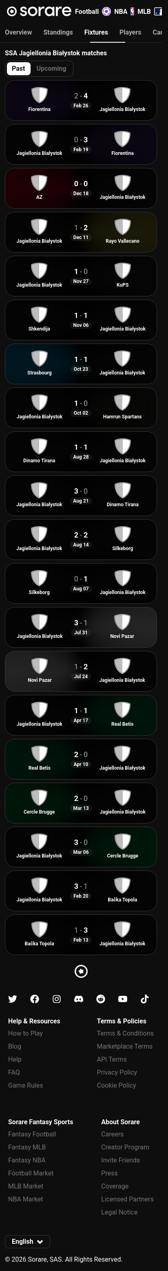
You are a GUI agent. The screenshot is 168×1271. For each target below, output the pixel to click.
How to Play (25, 1033)
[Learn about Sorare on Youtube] (122, 999)
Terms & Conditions (125, 1033)
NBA (124, 11)
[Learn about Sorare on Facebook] (34, 999)
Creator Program (125, 1147)
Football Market (30, 1173)
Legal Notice (119, 1212)
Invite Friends (120, 1160)
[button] (27, 1241)
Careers (112, 1134)
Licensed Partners (127, 1199)
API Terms (112, 1059)
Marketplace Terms (125, 1046)
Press (109, 1173)
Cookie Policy (116, 1085)
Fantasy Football (32, 1134)
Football (93, 11)
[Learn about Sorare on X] (12, 999)
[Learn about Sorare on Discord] (78, 999)
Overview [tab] (18, 32)
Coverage (114, 1186)
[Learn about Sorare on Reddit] (100, 999)
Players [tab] (130, 32)
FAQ (14, 1072)
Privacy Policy (117, 1072)
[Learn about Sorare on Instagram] (56, 999)
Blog (14, 1046)
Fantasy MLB (27, 1147)
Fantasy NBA (27, 1160)
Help (15, 1059)
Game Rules (25, 1085)
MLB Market (25, 1186)
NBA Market (25, 1199)
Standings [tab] (58, 32)
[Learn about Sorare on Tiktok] (145, 999)
